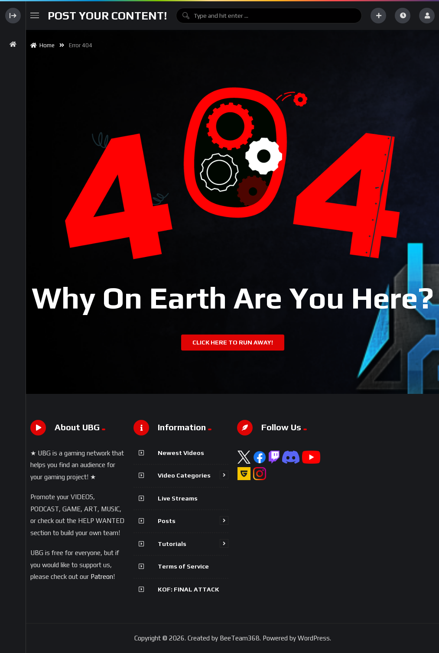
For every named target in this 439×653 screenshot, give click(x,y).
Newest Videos (181, 452)
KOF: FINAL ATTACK (188, 589)
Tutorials (172, 543)
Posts (167, 520)
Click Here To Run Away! (232, 342)
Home (42, 45)
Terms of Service (183, 566)
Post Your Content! (107, 15)
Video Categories (184, 475)
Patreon (102, 576)
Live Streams (178, 498)
